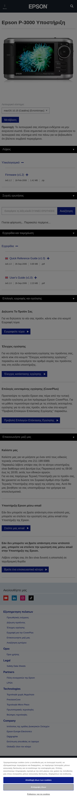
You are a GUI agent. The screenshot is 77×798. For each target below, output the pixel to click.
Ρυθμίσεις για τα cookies (38, 794)
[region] (38, 777)
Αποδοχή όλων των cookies (39, 780)
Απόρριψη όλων (38, 787)
